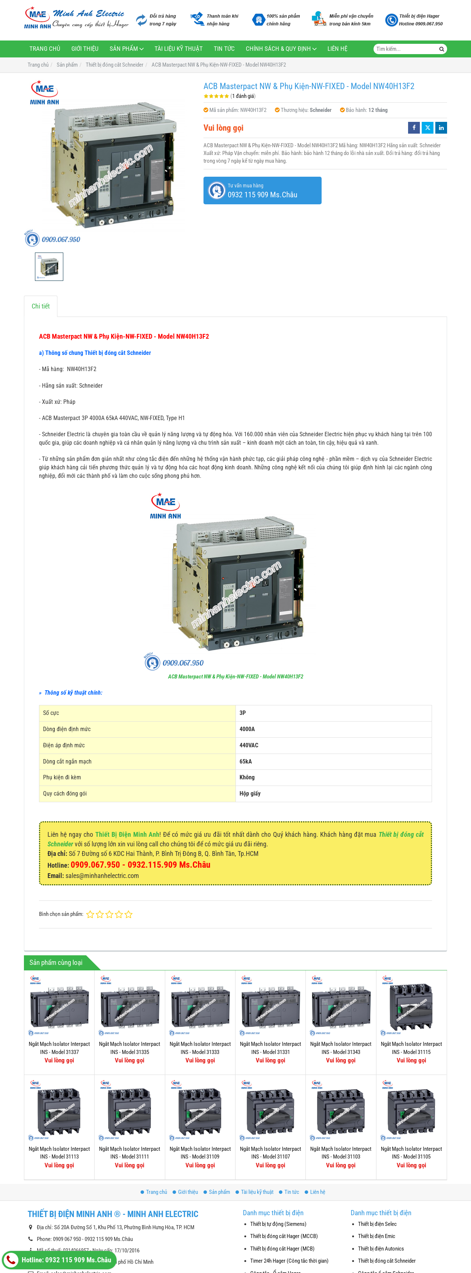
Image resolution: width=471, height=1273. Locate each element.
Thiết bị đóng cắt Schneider (387, 1261)
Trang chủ (44, 48)
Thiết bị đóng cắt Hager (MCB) (282, 1248)
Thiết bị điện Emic (376, 1236)
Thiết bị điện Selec (377, 1224)
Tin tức (224, 48)
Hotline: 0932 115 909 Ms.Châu (57, 1260)
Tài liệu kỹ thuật (179, 48)
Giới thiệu (85, 48)
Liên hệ (337, 48)
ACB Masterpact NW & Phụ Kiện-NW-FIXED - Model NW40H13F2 (235, 676)
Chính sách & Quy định (278, 48)
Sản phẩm (124, 48)
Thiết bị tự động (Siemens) (278, 1224)
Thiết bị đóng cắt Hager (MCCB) (284, 1236)
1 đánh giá (243, 96)
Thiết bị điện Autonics (381, 1248)
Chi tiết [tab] (41, 306)
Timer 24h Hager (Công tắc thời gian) (289, 1261)
